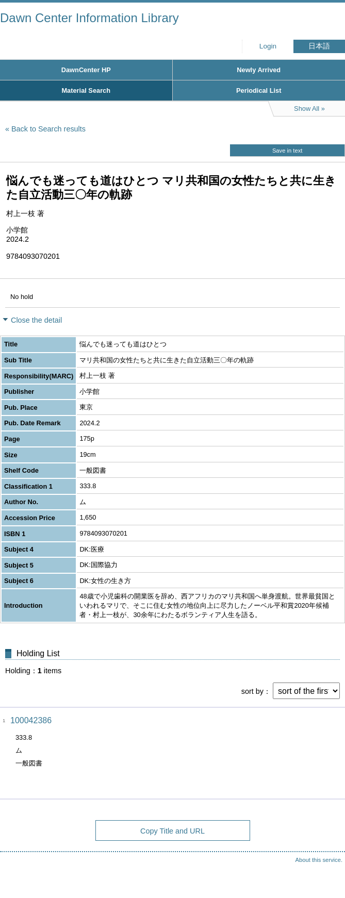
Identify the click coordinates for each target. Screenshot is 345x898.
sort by (252, 691)
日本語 (319, 46)
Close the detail (36, 320)
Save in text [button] (287, 150)
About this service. (318, 860)
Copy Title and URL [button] (172, 831)
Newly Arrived (259, 70)
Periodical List (258, 90)
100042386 (31, 720)
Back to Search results (48, 129)
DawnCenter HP (86, 70)
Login (267, 46)
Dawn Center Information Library (89, 18)
